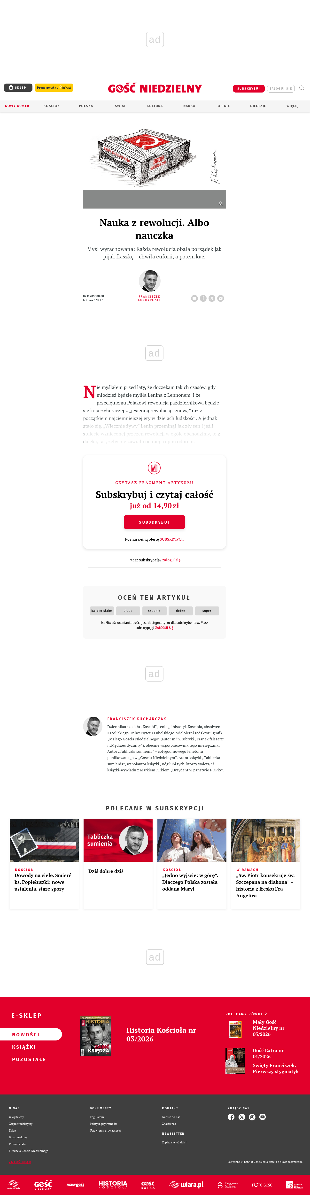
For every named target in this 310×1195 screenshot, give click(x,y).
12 (195, 297)
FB (204, 297)
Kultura (155, 106)
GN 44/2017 (93, 300)
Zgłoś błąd (20, 1162)
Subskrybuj (154, 522)
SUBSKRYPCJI (172, 539)
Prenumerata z (54, 88)
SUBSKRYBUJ (248, 88)
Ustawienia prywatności (105, 1130)
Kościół (52, 106)
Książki (23, 1046)
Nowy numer (17, 106)
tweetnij (213, 297)
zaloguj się (281, 88)
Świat (120, 106)
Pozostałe (23, 1059)
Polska (86, 106)
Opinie (224, 106)
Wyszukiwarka (301, 88)
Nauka (189, 106)
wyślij (221, 297)
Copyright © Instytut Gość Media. (248, 1162)
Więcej (293, 106)
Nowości (23, 1034)
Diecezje (258, 106)
